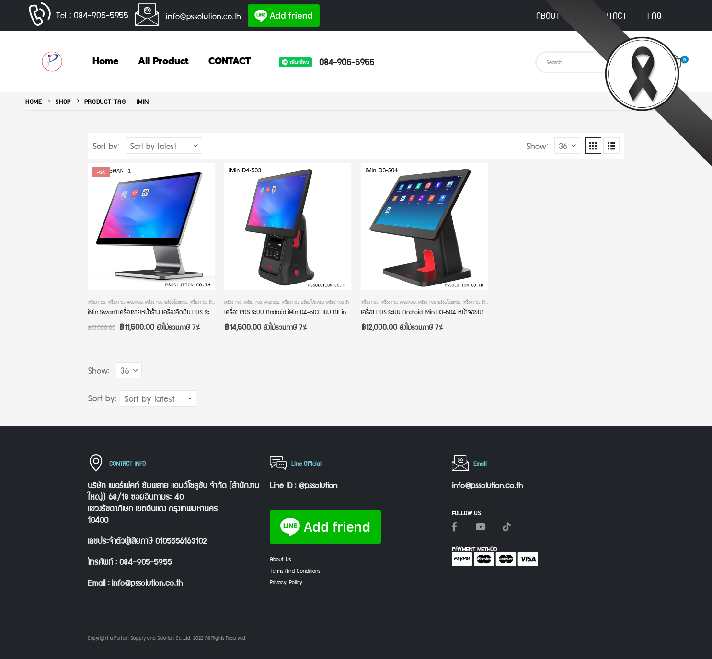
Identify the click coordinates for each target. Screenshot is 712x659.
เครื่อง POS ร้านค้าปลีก (208, 301)
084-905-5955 (346, 61)
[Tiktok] (507, 526)
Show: (537, 145)
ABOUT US (554, 15)
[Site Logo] (51, 61)
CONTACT (610, 15)
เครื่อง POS (96, 301)
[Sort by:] (164, 145)
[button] (593, 145)
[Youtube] (480, 526)
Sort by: (105, 145)
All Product (163, 61)
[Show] (567, 145)
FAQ (654, 15)
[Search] (645, 62)
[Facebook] (454, 526)
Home (105, 61)
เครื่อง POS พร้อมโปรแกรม (166, 301)
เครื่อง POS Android (125, 301)
